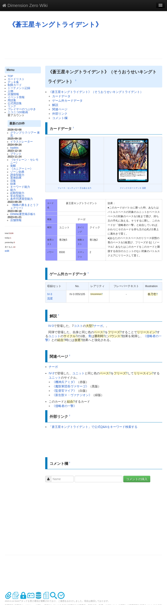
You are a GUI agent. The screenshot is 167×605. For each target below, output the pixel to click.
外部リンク (59, 113)
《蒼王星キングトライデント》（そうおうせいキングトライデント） (96, 92)
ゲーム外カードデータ (67, 100)
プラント (16, 153)
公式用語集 (15, 103)
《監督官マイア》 (64, 390)
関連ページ (59, 109)
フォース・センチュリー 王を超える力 (75, 188)
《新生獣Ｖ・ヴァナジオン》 (72, 395)
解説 (55, 105)
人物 (10, 91)
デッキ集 (13, 82)
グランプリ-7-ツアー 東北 (25, 134)
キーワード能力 (20, 186)
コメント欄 (59, 118)
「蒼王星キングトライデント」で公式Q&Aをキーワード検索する (93, 427)
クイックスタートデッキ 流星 (133, 188)
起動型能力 (17, 193)
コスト (78, 326)
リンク (12, 106)
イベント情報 (16, 97)
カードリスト (16, 79)
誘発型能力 (17, 174)
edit (7, 250)
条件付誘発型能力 (21, 198)
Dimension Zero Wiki (25, 5)
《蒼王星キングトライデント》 (55, 24)
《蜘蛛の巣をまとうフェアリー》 (24, 206)
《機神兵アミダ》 (64, 382)
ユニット (54, 336)
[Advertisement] (84, 43)
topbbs (14, 147)
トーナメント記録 (19, 88)
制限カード (15, 85)
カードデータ (61, 96)
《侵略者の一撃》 (64, 406)
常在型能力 (17, 196)
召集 (13, 180)
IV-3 (49, 294)
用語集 (12, 100)
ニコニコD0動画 (18, 112)
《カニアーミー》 (21, 168)
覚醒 (13, 165)
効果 (13, 183)
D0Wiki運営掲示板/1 (22, 214)
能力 (13, 190)
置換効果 (16, 177)
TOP (10, 76)
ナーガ (98, 326)
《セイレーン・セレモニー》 (24, 161)
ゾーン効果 (17, 171)
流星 (50, 298)
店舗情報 (13, 94)
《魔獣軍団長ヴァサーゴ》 (70, 386)
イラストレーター (21, 141)
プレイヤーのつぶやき (22, 109)
